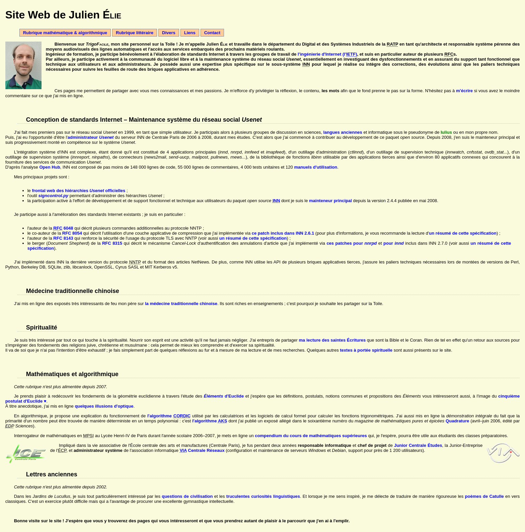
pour (393, 243)
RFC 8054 (72, 233)
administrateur (91, 137)
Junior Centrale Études (418, 445)
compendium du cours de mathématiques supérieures (311, 435)
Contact (212, 32)
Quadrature (457, 420)
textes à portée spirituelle (366, 350)
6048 (63, 228)
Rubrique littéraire (134, 32)
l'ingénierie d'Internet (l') (327, 54)
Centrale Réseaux (202, 450)
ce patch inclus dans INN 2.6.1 (283, 233)
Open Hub (49, 167)
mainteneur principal (330, 200)
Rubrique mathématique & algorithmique (65, 32)
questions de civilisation (187, 496)
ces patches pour (351, 243)
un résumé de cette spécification (463, 233)
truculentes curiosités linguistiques (263, 496)
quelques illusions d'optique (104, 406)
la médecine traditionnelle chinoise (181, 303)
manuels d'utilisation (315, 167)
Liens (190, 32)
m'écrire (464, 90)
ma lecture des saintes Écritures (332, 340)
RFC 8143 (63, 238)
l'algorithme (169, 415)
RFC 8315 (112, 243)
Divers (168, 32)
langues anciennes (342, 132)
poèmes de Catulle (484, 496)
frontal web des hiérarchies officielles (78, 190)
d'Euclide (224, 396)
